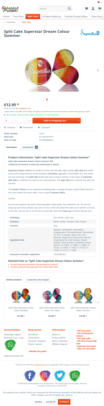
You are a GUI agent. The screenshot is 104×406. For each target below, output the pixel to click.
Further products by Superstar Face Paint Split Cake (33, 267)
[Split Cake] (33, 16)
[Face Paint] (18, 16)
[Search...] (55, 8)
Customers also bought (38, 279)
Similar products (14, 279)
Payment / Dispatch (37, 341)
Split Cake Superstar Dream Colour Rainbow (21, 309)
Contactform (33, 337)
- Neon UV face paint (85, 348)
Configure (64, 401)
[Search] (69, 8)
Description (11, 147)
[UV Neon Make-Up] (51, 16)
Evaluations (30, 147)
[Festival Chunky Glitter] (76, 16)
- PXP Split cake (83, 338)
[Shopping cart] (99, 8)
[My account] (93, 8)
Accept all (50, 401)
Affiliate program (59, 344)
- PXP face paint (83, 330)
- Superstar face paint (86, 346)
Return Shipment (60, 341)
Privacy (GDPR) (58, 337)
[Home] (6, 16)
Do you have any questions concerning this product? (33, 264)
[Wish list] (86, 8)
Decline (38, 401)
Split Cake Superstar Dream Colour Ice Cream (52, 309)
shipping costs (40, 365)
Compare (9, 127)
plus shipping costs (23, 108)
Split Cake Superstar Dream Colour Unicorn (83, 309)
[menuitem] (55, 8)
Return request (35, 344)
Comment (44, 127)
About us (56, 334)
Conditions (33, 334)
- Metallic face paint (37, 351)
